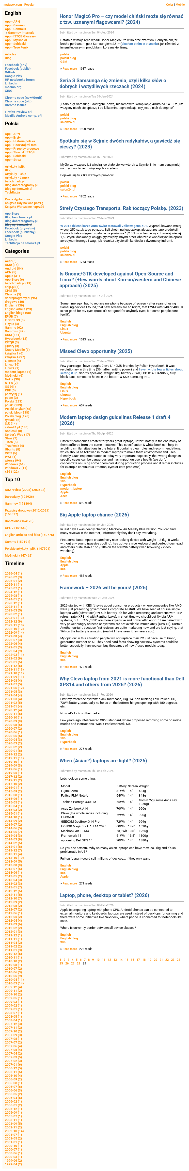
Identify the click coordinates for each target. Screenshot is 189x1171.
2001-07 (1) (13, 1135)
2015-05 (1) (13, 802)
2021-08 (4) (13, 680)
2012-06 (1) (13, 913)
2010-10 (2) (13, 961)
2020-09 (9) (13, 721)
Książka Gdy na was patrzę (24, 203)
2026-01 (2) (13, 581)
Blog (8, 58)
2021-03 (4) (13, 699)
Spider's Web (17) (17, 434)
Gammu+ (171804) (18, 503)
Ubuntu (65, 332)
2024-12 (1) (13, 592)
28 (78, 963)
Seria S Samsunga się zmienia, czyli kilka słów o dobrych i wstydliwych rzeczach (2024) (113, 83)
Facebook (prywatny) (20, 228)
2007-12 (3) (13, 1024)
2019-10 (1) (13, 762)
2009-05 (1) (13, 998)
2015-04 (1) (13, 806)
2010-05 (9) (13, 976)
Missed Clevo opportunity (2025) (96, 351)
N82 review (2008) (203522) (25, 490)
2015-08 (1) (13, 795)
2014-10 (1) (13, 817)
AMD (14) (12, 265)
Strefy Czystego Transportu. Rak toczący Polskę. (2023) (121, 208)
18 (144, 960)
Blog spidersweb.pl (18, 189)
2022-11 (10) (14, 625)
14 (121, 960)
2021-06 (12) (14, 688)
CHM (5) (11, 290)
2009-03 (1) (13, 1002)
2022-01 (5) (13, 662)
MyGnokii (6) (14, 375)
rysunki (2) (12, 420)
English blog (69, 325)
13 (115, 960)
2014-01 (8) (13, 847)
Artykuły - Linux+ (17, 177)
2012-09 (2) (13, 902)
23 (172, 960)
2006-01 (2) (13, 1105)
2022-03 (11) (14, 655)
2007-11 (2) (13, 1027)
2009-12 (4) (13, 987)
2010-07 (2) (13, 968)
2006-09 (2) (13, 1079)
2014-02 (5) (13, 843)
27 (73, 963)
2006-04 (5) (13, 1098)
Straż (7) (11, 438)
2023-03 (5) (13, 610)
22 (167, 960)
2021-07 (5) (13, 684)
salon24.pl (67, 122)
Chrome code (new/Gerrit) (23, 97)
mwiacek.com (12, 4)
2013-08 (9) (13, 865)
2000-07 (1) (13, 1149)
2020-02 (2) (13, 747)
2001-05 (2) (13, 1138)
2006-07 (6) (13, 1087)
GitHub (10, 72)
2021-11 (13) (14, 669)
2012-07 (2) (13, 909)
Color (169, 4)
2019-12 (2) (13, 754)
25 (61, 963)
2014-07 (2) (13, 824)
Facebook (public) (18, 68)
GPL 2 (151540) (16, 528)
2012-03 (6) (13, 924)
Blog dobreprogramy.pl (21, 185)
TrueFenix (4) (14, 446)
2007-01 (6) (13, 1064)
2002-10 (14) (14, 1131)
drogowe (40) (14, 302)
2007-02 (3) (13, 1061)
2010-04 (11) (14, 979)
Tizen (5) (11, 442)
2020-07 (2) (13, 728)
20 (155, 960)
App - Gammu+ (15, 29)
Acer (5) (10, 261)
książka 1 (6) (14, 353)
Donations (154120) (19, 521)
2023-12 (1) (13, 603)
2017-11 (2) (13, 780)
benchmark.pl (15, 181)
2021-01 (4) (13, 706)
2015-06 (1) (13, 799)
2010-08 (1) (13, 965)
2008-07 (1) (13, 1013)
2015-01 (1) (13, 813)
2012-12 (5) (13, 891)
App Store (12, 213)
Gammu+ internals (21, 32)
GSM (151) (12, 335)
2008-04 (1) (13, 1020)
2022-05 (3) (13, 647)
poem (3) (11, 398)
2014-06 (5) (13, 828)
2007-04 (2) (13, 1053)
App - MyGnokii (16, 40)
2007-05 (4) (13, 1050)
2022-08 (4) (13, 636)
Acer (63, 496)
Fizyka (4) (12, 324)
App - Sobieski (15, 44)
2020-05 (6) (13, 736)
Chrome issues (15, 105)
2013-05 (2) (13, 876)
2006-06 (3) (13, 1090)
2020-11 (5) (13, 714)
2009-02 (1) (13, 1005)
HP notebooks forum (20, 79)
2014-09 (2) (13, 821)
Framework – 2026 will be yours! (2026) (103, 588)
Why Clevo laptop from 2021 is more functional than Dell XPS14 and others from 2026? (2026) (122, 682)
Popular (29, 4)
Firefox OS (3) (15, 320)
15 (126, 960)
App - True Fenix (16, 47)
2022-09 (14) (14, 632)
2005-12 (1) (13, 1109)
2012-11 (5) (13, 895)
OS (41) (10, 386)
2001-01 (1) (13, 1142)
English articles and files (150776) (29, 535)
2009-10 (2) (13, 994)
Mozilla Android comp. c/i (23, 115)
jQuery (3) (12, 346)
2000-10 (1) (13, 1146)
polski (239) (13, 405)
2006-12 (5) (13, 1068)
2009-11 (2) (13, 991)
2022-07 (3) (13, 640)
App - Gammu (15, 25)
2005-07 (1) (13, 1116)
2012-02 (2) (13, 928)
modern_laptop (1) (18, 372)
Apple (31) (12, 276)
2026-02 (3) (13, 577)
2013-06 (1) (13, 872)
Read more (70, 68)
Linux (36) (12, 364)
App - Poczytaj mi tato (21, 145)
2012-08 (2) (13, 906)
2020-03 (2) (13, 743)
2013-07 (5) (13, 869)
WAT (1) (10, 457)
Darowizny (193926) (19, 496)
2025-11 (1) (13, 584)
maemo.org (13, 87)
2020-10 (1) (13, 717)
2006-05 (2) (13, 1094)
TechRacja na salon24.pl (22, 243)
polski (64, 54)
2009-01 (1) (13, 1009)
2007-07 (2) (13, 1042)
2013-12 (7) (13, 850)
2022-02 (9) (13, 658)
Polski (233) (13, 401)
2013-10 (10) (14, 858)
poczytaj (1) (13, 394)
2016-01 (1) (13, 787)
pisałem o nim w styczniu (140, 44)
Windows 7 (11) (16, 468)
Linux (64, 329)
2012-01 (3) (13, 931)
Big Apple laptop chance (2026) (94, 515)
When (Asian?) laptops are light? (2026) (103, 761)
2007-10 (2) (13, 1031)
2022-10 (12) (14, 629)
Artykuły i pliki (15, 166)
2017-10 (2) (13, 784)
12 (109, 960)
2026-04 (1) (13, 573)
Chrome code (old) (18, 101)
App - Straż (13, 159)
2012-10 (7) (13, 898)
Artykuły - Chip (15, 174)
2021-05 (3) (13, 691)
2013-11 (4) (13, 854)
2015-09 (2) (13, 791)
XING (8, 91)
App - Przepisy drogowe (22, 148)
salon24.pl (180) (17, 427)
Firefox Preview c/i (18, 112)
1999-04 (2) (13, 1164)
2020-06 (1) (13, 732)
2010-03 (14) (14, 983)
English (65, 321)
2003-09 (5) (13, 1123)
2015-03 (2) (13, 810)
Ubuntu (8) (12, 449)
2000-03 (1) (13, 1157)
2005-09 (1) (13, 1112)
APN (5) (10, 272)
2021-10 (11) (14, 673)
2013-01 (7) (13, 887)
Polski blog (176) (17, 416)
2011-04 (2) (13, 943)
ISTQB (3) (12, 342)
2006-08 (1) (13, 1083)
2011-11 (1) (13, 939)
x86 (62, 481)
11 (103, 960)
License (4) (13, 361)
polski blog (68, 58)
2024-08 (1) (13, 595)
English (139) (14, 305)
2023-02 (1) (13, 614)
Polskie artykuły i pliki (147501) (27, 548)
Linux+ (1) (12, 368)
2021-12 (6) (13, 666)
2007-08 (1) (13, 1039)
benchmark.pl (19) (18, 283)
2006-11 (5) (13, 1072)
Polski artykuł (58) (18, 409)
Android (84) (14, 268)
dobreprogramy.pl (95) (21, 298)
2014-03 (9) (13, 839)
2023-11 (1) (13, 607)
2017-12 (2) (13, 776)
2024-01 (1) (13, 599)
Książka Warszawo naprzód (24, 207)
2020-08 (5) (13, 725)
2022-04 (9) (13, 651)
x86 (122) (12, 471)
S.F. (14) (11, 423)
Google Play (13, 76)
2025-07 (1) (13, 588)
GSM (63, 62)
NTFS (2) (11, 383)
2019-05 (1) (13, 773)
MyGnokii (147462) (18, 555)
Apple (64, 492)
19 (150, 960)
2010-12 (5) (13, 954)
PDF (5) (10, 390)
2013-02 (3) (13, 883)
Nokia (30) (12, 379)
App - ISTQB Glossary (20, 36)
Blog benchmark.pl (18, 217)
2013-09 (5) (13, 861)
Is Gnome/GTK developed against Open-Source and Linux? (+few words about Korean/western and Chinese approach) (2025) (120, 280)
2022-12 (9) (13, 621)
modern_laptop (71, 488)
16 (132, 960)
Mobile (180, 4)
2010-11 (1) (13, 957)
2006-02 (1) (13, 1101)
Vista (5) (11, 453)
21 (161, 960)
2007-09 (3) (13, 1035)
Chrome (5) (13, 294)
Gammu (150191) (17, 542)
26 (67, 963)
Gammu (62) (14, 327)
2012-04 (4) (13, 920)
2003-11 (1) (13, 1120)
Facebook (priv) (16, 65)
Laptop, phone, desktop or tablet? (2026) (104, 895)
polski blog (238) (17, 412)
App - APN (12, 21)
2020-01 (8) (13, 751)
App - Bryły (13, 137)
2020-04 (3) (13, 739)
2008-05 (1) (13, 1016)
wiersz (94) (13, 460)
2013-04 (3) (13, 880)
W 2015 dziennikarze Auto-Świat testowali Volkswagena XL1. (104, 226)
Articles (10, 54)
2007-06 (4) (13, 1046)
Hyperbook (68, 398)
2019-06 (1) (13, 769)
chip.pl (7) (12, 287)
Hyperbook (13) (16, 338)
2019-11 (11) (14, 758)
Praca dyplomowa (18, 199)
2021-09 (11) (14, 677)
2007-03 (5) (13, 1057)
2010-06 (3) (13, 972)
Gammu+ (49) (15, 331)
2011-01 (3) (13, 950)
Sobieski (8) (13, 431)
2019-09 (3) (13, 765)
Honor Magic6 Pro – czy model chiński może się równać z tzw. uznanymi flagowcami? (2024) (121, 19)
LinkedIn (11, 83)
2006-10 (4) (13, 1075)
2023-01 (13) (14, 618)
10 (98, 960)
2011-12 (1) (13, 935)
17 (138, 960)
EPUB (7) (11, 316)
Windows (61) (15, 464)
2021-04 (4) (13, 695)
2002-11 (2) (13, 1127)
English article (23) (18, 309)
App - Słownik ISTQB (20, 152)
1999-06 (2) (13, 1160)
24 (178, 960)
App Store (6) (14, 279)
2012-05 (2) (13, 917)
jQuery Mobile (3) (17, 350)
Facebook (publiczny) (20, 232)
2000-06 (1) (13, 1153)
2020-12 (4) (13, 710)
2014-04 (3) (13, 835)
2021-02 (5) (13, 703)
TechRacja (12, 192)
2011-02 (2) (13, 946)
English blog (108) (18, 313)
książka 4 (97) (15, 357)
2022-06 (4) (13, 643)
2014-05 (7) (13, 832)
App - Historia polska (20, 141)
